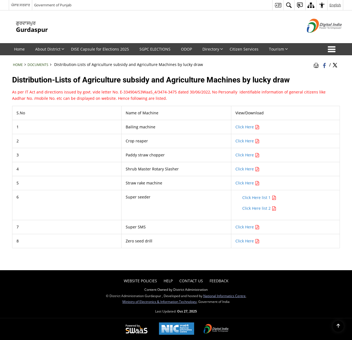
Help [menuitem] (168, 280)
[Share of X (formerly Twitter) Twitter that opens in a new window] (335, 64)
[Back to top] (338, 326)
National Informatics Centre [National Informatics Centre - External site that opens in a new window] (224, 296)
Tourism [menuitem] (278, 49)
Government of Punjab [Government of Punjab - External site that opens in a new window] (53, 4)
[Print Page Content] (317, 64)
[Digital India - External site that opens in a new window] (317, 37)
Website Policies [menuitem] (140, 280)
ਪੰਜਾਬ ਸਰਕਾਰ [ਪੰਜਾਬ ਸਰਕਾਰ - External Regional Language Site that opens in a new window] (20, 4)
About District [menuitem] (49, 49)
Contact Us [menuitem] (191, 280)
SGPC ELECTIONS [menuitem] (154, 49)
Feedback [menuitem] (219, 280)
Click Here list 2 (259, 208)
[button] (332, 49)
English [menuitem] (335, 4)
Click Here (247, 126)
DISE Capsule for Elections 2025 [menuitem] (100, 49)
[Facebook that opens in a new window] (325, 64)
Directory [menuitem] (212, 49)
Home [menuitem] (19, 49)
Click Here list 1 (259, 197)
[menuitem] (277, 5)
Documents (38, 64)
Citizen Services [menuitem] (244, 49)
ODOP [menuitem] (186, 49)
